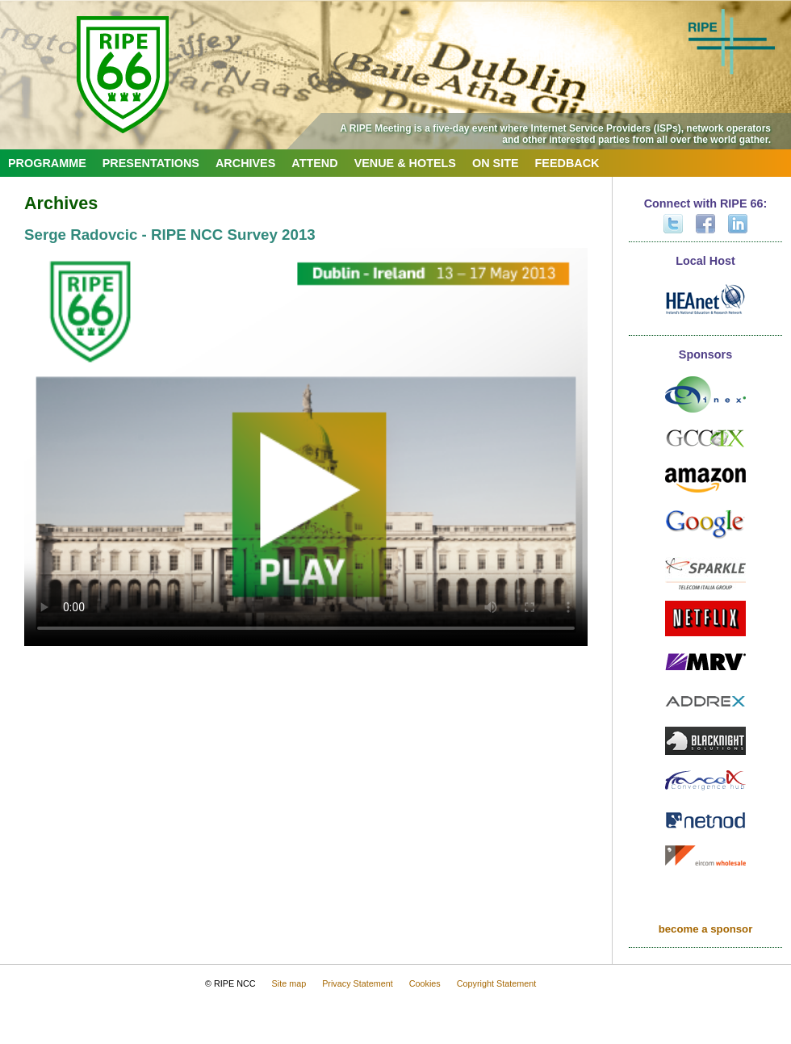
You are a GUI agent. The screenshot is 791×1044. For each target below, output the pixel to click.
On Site (495, 163)
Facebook (705, 223)
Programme (47, 163)
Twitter (673, 223)
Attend (314, 163)
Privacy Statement (357, 983)
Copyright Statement (496, 983)
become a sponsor (706, 929)
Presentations (151, 163)
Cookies (425, 983)
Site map (289, 983)
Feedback (567, 163)
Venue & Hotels (405, 163)
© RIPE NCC (230, 983)
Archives (245, 163)
